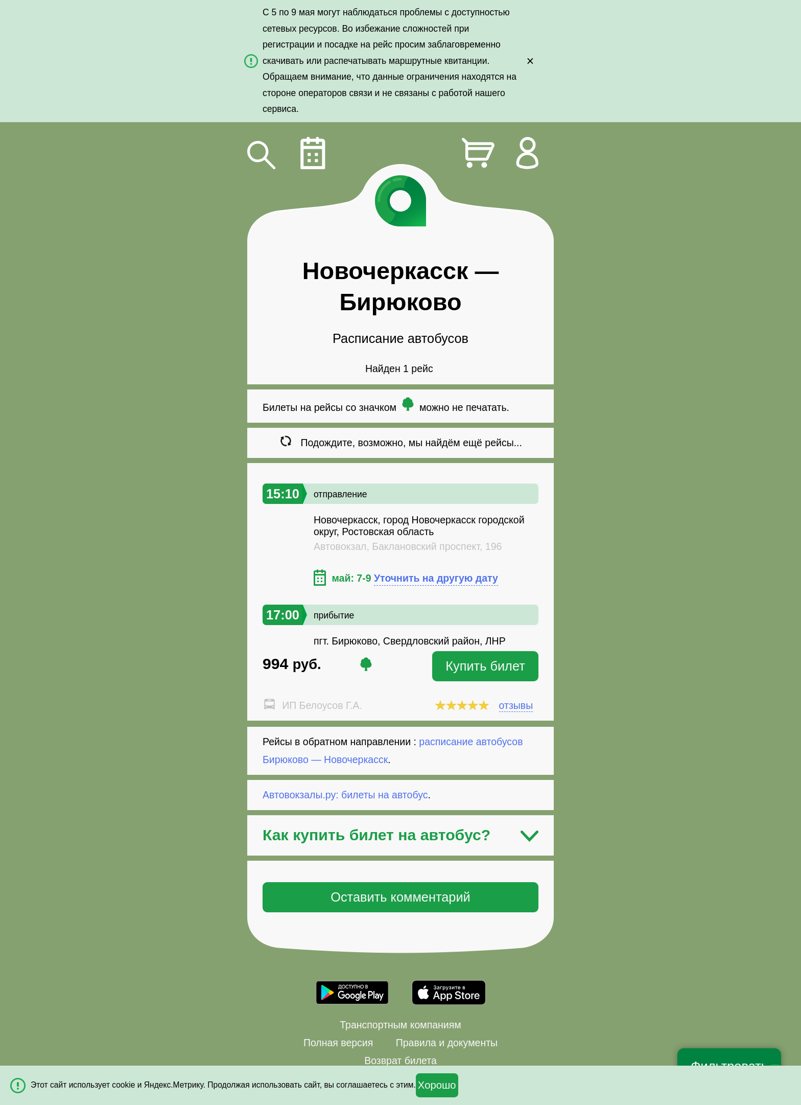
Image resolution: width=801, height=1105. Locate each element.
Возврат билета (400, 1060)
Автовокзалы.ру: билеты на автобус (345, 794)
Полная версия (338, 1042)
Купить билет (485, 666)
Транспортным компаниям (400, 1024)
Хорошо (437, 1085)
